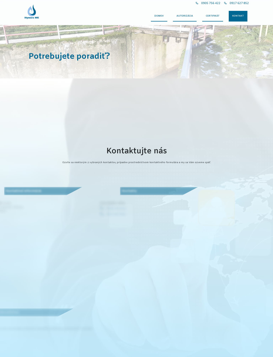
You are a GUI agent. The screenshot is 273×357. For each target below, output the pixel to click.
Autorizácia (184, 15)
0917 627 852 (239, 3)
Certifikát (213, 15)
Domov (159, 15)
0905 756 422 (210, 3)
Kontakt (238, 15)
